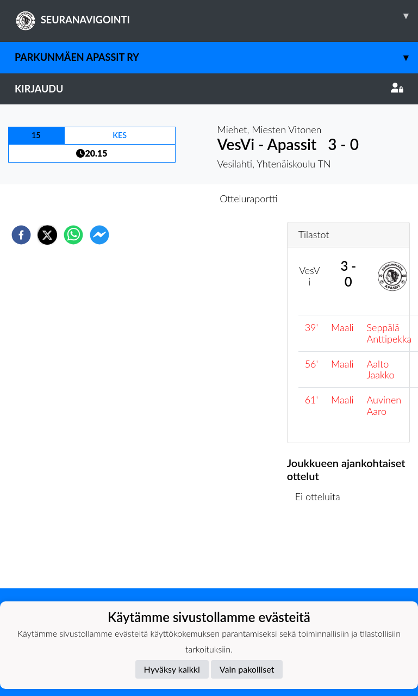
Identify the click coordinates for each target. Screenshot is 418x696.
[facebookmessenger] (99, 235)
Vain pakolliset (247, 669)
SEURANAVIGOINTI (216, 16)
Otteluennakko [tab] (171, 198)
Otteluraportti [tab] (249, 198)
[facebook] (21, 235)
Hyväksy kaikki (172, 669)
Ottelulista (322, 551)
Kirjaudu (209, 89)
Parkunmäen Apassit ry (216, 57)
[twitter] (47, 235)
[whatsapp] (73, 235)
